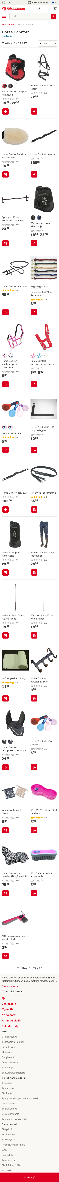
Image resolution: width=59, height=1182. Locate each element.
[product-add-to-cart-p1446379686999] (34, 767)
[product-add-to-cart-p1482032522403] (5, 111)
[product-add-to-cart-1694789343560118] (34, 635)
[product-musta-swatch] (33, 217)
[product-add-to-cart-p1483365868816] (5, 174)
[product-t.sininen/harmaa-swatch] (39, 286)
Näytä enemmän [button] (10, 986)
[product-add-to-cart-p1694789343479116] (5, 243)
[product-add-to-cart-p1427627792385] (34, 243)
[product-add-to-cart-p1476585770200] (5, 767)
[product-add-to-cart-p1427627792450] (34, 572)
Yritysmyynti (10, 1014)
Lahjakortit (9, 1003)
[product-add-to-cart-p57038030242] (34, 111)
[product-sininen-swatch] (39, 217)
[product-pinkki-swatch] (33, 355)
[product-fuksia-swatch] (4, 355)
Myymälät (8, 1009)
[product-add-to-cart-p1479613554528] (34, 830)
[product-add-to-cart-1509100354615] (34, 509)
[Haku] (53, 16)
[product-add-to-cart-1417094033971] (5, 450)
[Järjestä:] (47, 43)
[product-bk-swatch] (4, 741)
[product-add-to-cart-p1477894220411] (34, 174)
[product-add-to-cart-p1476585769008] (5, 893)
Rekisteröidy (10, 1026)
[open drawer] (4, 16)
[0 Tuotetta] (55, 9)
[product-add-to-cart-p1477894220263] (5, 509)
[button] (40, 9)
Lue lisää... (7, 36)
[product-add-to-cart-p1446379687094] (5, 698)
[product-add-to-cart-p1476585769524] (5, 312)
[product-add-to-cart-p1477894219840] (34, 312)
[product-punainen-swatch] (4, 86)
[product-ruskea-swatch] (10, 86)
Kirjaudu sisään (12, 1020)
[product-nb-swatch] (10, 741)
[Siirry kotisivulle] (13, 9)
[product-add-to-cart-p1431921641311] (5, 830)
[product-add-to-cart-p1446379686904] (5, 384)
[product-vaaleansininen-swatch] (39, 355)
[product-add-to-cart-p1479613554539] (34, 893)
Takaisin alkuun (12, 991)
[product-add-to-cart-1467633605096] (34, 450)
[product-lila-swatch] (10, 427)
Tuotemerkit (8, 24)
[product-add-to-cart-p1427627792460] (5, 572)
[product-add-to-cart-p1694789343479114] (5, 635)
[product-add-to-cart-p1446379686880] (34, 698)
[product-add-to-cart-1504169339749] (34, 384)
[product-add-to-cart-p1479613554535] (5, 956)
